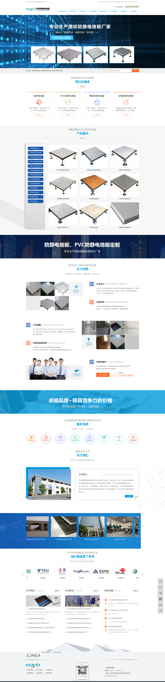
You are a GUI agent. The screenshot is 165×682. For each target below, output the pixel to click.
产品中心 (83, 11)
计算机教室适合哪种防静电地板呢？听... (40, 632)
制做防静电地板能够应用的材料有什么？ (79, 627)
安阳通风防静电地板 (36, 174)
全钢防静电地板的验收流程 (36, 609)
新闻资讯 (103, 11)
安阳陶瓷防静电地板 (46, 70)
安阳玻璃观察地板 (35, 179)
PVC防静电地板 (68, 96)
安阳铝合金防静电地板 (36, 161)
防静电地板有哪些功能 (115, 627)
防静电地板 (39, 96)
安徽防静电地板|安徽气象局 (93, 539)
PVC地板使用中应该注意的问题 (118, 611)
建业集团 (102, 578)
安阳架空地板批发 (124, 199)
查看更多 (82, 86)
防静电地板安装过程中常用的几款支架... (79, 623)
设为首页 (101, 1)
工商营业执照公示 (82, 679)
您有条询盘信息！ (133, 1)
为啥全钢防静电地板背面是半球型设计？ (79, 609)
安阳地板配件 (34, 201)
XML (126, 1)
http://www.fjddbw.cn (117, 670)
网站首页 (62, 11)
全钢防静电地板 (126, 96)
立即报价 (39, 115)
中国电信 (44, 578)
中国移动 (63, 578)
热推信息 (106, 1)
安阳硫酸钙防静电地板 (36, 170)
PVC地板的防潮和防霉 (115, 619)
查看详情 (129, 496)
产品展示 (49, 670)
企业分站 (112, 1)
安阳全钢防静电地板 (57, 70)
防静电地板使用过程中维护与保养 (38, 623)
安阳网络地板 (34, 188)
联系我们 (134, 11)
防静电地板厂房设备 (120, 539)
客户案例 (93, 11)
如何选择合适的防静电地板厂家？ (77, 632)
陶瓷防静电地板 (97, 96)
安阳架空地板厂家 (62, 227)
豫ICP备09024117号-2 (111, 676)
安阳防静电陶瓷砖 (35, 183)
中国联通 (122, 578)
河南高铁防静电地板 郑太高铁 (65, 539)
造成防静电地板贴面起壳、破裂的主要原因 (41, 627)
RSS (123, 1)
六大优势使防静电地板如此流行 (118, 600)
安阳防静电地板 (36, 70)
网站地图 (118, 1)
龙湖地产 (83, 578)
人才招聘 (113, 11)
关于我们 (72, 11)
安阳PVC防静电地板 (35, 166)
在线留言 (124, 11)
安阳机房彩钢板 (34, 192)
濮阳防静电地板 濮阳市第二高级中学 (37, 539)
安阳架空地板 (34, 197)
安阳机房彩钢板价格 (125, 227)
